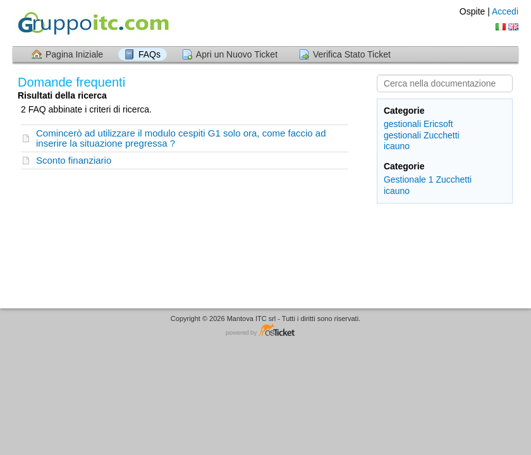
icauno (397, 146)
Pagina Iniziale (74, 54)
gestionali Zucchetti (422, 135)
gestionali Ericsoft (418, 124)
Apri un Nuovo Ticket (237, 54)
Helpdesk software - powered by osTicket (265, 331)
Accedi (505, 11)
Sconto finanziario (73, 160)
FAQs (149, 54)
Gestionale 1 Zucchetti (428, 179)
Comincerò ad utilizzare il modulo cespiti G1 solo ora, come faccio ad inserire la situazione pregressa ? (181, 138)
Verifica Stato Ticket (352, 54)
